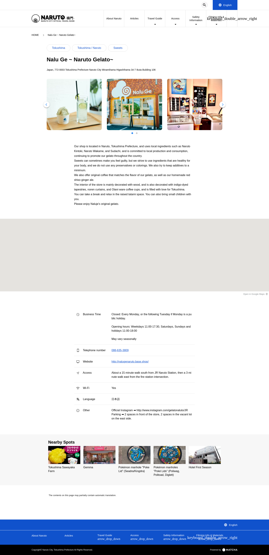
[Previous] (46, 104)
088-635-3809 (120, 350)
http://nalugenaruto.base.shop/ (130, 361)
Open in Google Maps (254, 294)
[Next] (222, 104)
